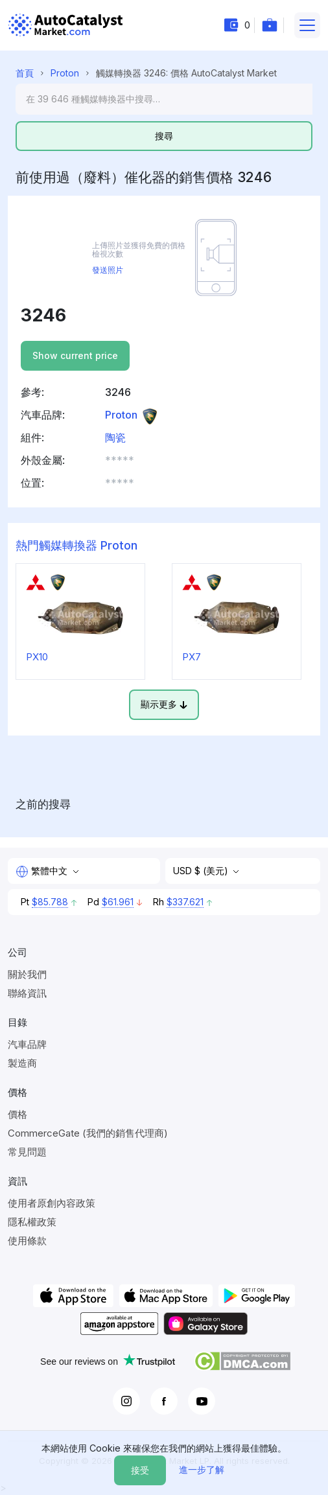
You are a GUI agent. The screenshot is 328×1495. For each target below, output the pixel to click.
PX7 (191, 657)
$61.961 (118, 901)
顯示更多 (164, 704)
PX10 (37, 657)
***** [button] (119, 460)
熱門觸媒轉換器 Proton (76, 545)
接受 (140, 1470)
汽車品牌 (27, 1044)
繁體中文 (43, 871)
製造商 (22, 1063)
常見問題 (27, 1152)
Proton (65, 72)
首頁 (25, 72)
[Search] (164, 99)
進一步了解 (201, 1469)
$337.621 (185, 901)
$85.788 (50, 901)
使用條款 (27, 1240)
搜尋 (164, 135)
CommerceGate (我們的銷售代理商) (88, 1133)
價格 (17, 1114)
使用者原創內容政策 (51, 1203)
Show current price (75, 355)
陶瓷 (115, 437)
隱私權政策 (32, 1222)
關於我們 (27, 974)
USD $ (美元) (202, 870)
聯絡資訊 (27, 993)
